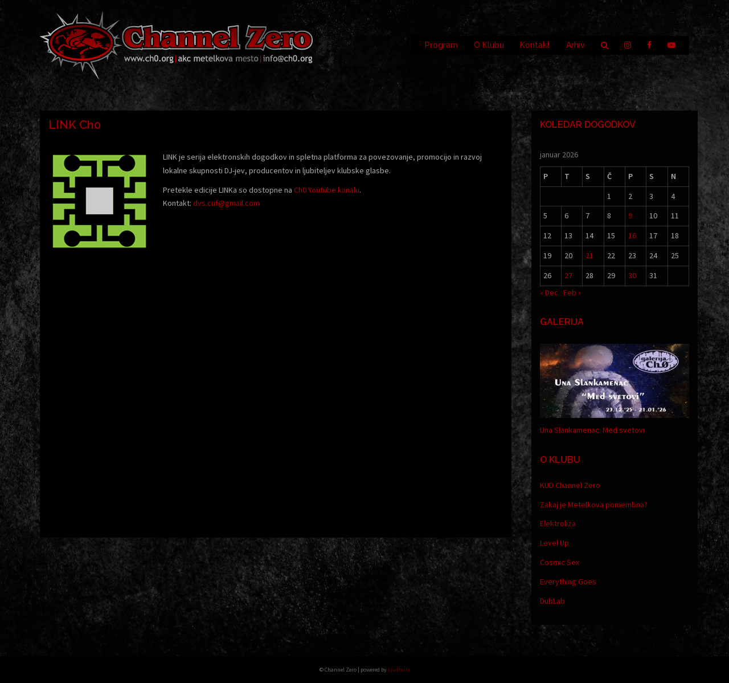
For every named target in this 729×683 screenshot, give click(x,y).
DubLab (552, 601)
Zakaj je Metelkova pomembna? (594, 504)
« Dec (549, 292)
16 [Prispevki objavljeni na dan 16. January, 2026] (632, 235)
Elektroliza (558, 523)
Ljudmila (399, 669)
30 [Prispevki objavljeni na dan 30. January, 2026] (632, 275)
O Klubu (489, 45)
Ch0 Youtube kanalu (326, 190)
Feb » (572, 292)
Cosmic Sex (559, 562)
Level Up (554, 543)
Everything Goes (568, 581)
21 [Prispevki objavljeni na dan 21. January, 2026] (589, 255)
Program (441, 45)
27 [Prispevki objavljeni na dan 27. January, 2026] (568, 275)
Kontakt (535, 45)
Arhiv (575, 45)
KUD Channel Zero (570, 485)
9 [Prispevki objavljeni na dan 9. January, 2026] (630, 215)
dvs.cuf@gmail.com (226, 203)
